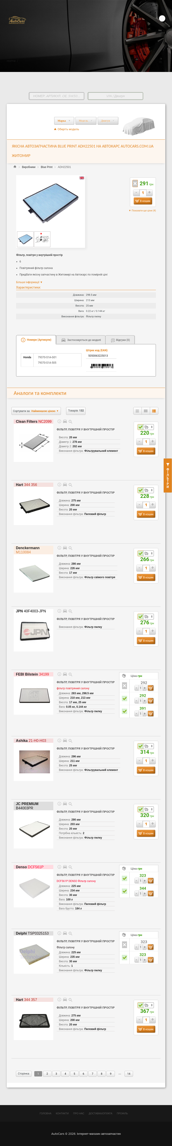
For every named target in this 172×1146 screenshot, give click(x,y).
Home (11, 61)
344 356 (26, 485)
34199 (32, 674)
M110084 (28, 550)
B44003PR (27, 806)
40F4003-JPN (31, 611)
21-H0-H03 (31, 741)
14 (128, 1073)
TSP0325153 (32, 933)
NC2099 (34, 421)
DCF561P (30, 867)
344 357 (26, 1000)
